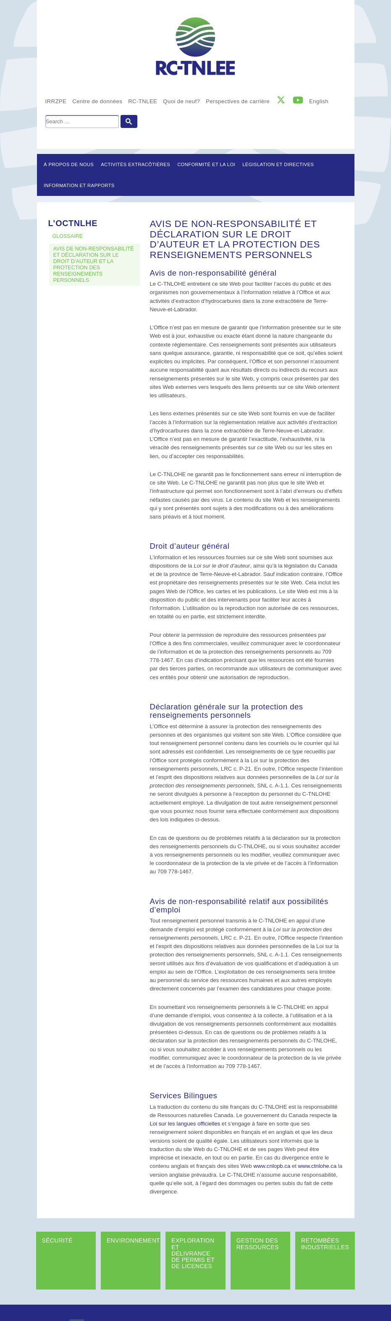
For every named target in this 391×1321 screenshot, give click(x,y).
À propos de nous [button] (69, 164)
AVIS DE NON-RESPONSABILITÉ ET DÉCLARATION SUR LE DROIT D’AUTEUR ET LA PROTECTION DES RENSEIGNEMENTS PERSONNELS (93, 264)
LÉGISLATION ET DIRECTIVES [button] (278, 164)
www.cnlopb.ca (271, 1166)
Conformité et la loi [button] (206, 164)
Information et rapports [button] (79, 185)
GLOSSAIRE (67, 236)
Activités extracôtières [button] (135, 164)
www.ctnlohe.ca (317, 1166)
